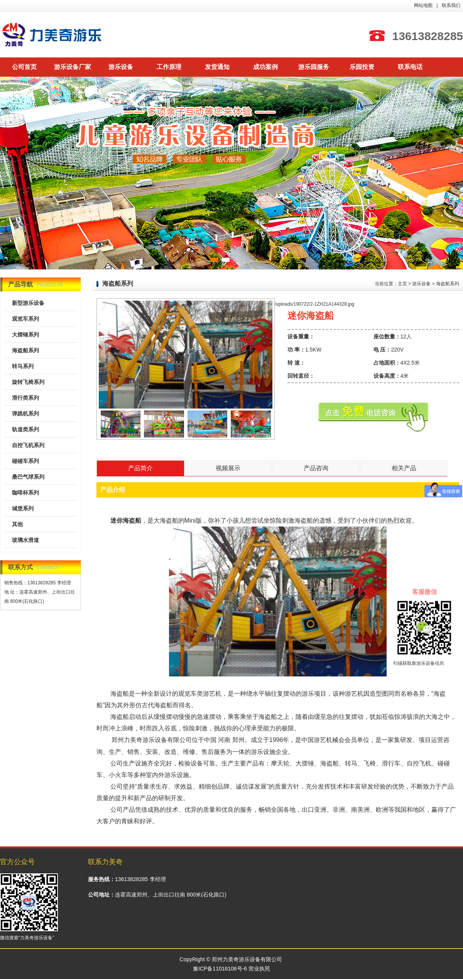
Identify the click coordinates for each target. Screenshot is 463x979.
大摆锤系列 (25, 334)
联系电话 (410, 67)
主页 (402, 283)
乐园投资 (362, 67)
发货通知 (217, 67)
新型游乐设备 (28, 303)
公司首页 (24, 67)
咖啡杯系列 (25, 493)
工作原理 (169, 67)
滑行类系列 (25, 398)
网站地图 (423, 5)
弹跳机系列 (25, 413)
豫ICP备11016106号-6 (220, 969)
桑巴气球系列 (28, 477)
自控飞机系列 (28, 445)
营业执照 (259, 969)
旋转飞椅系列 (28, 382)
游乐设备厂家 (72, 67)
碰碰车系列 (25, 461)
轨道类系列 (25, 429)
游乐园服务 (313, 67)
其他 (17, 524)
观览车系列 (25, 319)
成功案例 (265, 67)
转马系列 (23, 366)
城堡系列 (23, 508)
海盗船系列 (25, 350)
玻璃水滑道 (25, 540)
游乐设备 (120, 67)
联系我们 (451, 5)
